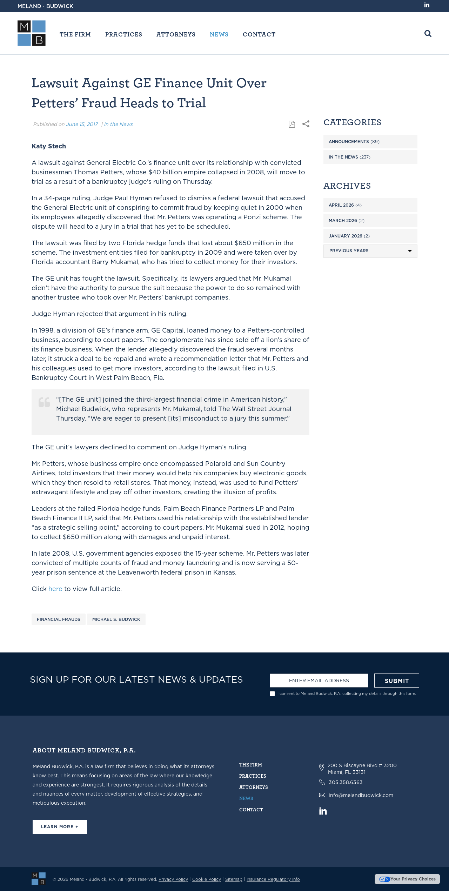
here (55, 588)
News (219, 34)
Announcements (349, 142)
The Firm (75, 34)
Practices (123, 34)
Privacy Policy (173, 879)
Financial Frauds (58, 619)
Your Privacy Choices (407, 879)
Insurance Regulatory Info (273, 879)
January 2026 (345, 236)
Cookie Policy (206, 879)
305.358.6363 (346, 782)
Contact (259, 34)
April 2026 (341, 205)
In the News (118, 124)
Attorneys (176, 34)
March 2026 (343, 220)
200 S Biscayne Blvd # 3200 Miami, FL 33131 (362, 769)
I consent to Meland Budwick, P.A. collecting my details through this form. (346, 693)
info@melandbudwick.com (361, 795)
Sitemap (233, 879)
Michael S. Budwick (116, 619)
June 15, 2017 (82, 124)
